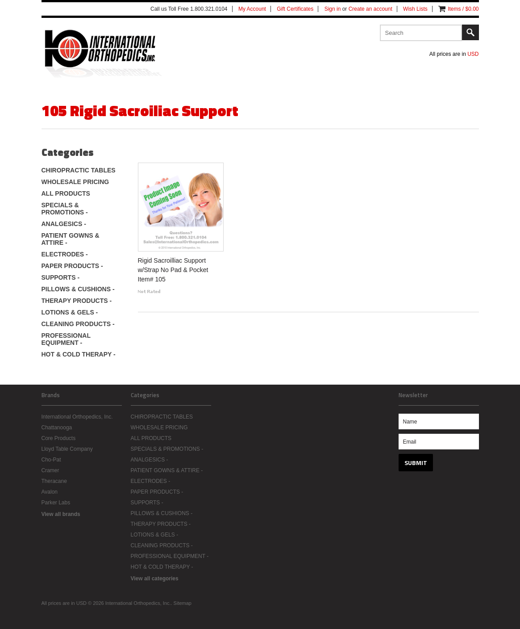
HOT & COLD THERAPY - (79, 354)
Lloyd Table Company (67, 449)
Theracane (54, 481)
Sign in (332, 9)
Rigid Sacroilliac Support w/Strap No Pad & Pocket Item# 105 (173, 270)
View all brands (61, 514)
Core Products (59, 438)
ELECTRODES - (65, 254)
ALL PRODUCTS (66, 193)
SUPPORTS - (61, 277)
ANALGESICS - (64, 223)
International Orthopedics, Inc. (77, 417)
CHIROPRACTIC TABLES (79, 170)
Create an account (370, 9)
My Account (252, 9)
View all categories (155, 578)
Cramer (50, 470)
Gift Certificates (295, 9)
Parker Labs (56, 502)
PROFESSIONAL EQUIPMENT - (66, 339)
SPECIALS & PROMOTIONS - (65, 208)
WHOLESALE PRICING (75, 181)
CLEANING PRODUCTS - (78, 323)
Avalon (50, 492)
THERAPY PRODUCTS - (77, 300)
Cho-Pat (51, 460)
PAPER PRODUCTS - (72, 265)
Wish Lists (415, 9)
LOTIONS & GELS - (70, 312)
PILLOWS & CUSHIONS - (78, 289)
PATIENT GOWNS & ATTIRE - (71, 239)
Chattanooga (57, 427)
